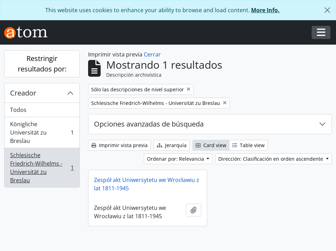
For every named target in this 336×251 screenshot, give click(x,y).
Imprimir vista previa (119, 145)
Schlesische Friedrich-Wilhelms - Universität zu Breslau (42, 167)
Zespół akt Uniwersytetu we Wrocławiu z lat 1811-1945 (146, 184)
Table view (248, 145)
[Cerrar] (327, 10)
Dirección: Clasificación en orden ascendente (271, 158)
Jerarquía (172, 145)
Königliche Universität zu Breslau (42, 132)
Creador (23, 93)
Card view (211, 145)
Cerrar (152, 54)
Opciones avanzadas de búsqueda (149, 124)
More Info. (265, 10)
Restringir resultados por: (42, 64)
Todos (18, 110)
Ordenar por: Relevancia (176, 158)
